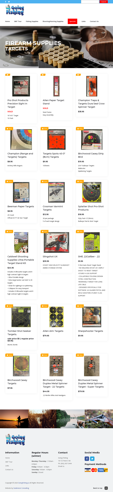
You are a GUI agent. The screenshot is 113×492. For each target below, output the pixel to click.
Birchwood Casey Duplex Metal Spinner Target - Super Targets (91, 383)
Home (7, 21)
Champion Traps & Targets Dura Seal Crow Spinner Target (91, 103)
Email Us (61, 466)
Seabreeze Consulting (21, 488)
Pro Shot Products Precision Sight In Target (18, 103)
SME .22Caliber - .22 (89, 256)
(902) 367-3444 (66, 463)
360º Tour (18, 21)
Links (84, 21)
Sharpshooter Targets (90, 331)
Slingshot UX (50, 256)
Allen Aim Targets (53, 331)
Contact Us (94, 21)
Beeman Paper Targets (21, 206)
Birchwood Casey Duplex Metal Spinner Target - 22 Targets (55, 383)
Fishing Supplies (32, 21)
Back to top (100, 488)
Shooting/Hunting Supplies (53, 21)
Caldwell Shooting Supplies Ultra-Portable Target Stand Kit (21, 259)
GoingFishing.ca (23, 483)
